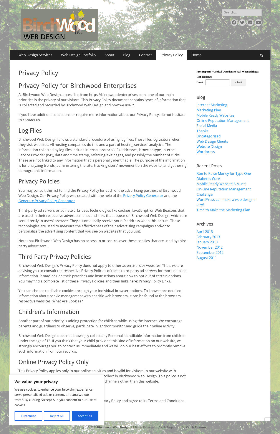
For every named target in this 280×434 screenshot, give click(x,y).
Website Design (209, 146)
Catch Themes (196, 427)
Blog (126, 55)
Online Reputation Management (223, 120)
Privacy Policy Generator (143, 195)
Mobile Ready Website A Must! (221, 184)
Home (196, 55)
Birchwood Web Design (113, 427)
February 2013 (208, 236)
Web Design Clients (212, 141)
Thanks (202, 131)
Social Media (207, 125)
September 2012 (210, 252)
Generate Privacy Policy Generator (46, 200)
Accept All (85, 416)
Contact (145, 55)
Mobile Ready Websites (215, 115)
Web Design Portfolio (78, 55)
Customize (28, 416)
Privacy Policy (172, 55)
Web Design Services (35, 55)
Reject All (57, 416)
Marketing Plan (209, 110)
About (109, 55)
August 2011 (207, 257)
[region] (56, 400)
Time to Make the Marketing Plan (223, 210)
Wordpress (206, 151)
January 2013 (207, 242)
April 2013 (205, 231)
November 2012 (210, 247)
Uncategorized (209, 136)
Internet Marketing (212, 104)
